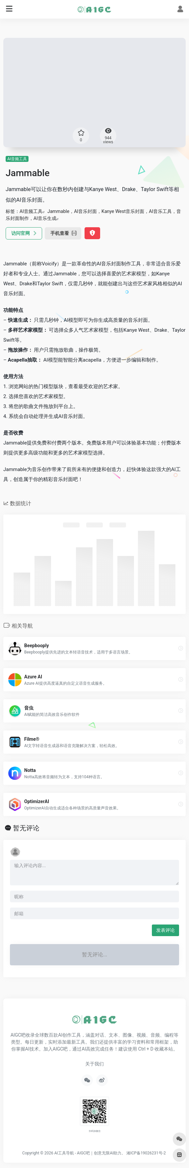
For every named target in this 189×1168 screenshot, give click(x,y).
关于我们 (94, 1063)
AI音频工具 (17, 159)
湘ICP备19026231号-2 (146, 1153)
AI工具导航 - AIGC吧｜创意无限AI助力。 (90, 1153)
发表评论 (165, 930)
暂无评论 (26, 828)
